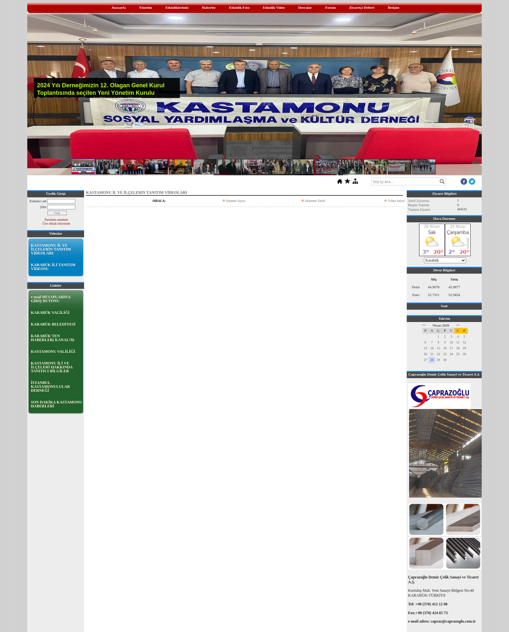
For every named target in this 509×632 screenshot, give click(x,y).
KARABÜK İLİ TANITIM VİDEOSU (53, 267)
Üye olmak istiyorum (56, 223)
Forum (330, 7)
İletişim (393, 7)
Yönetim (145, 7)
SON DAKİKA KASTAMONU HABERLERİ (56, 404)
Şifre (43, 207)
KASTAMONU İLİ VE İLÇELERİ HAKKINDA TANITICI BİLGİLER (51, 367)
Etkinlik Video (274, 7)
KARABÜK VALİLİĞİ (50, 312)
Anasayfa (118, 7)
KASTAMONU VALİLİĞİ (53, 351)
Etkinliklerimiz (177, 7)
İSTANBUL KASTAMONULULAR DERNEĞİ (50, 386)
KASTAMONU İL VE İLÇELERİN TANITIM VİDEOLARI (51, 249)
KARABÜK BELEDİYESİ (53, 324)
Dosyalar (305, 7)
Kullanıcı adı (38, 201)
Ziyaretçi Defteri (361, 7)
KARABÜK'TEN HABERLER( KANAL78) (52, 338)
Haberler (209, 7)
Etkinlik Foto (239, 7)
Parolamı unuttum (56, 219)
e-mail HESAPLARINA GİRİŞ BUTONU (50, 299)
